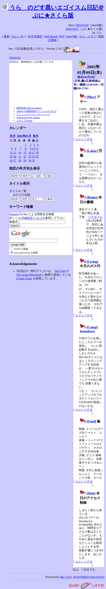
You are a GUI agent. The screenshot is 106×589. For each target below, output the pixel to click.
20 (14, 156)
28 (19, 160)
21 (19, 156)
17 (33, 152)
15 (24, 152)
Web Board (50, 36)
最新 (7, 36)
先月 (12, 135)
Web (91, 493)
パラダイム (95, 216)
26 (11, 160)
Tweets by (15, 57)
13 (14, 152)
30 (29, 160)
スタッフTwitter (24, 120)
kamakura (87, 331)
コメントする (84, 139)
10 (33, 148)
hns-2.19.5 (66, 576)
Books (92, 197)
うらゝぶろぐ (87, 36)
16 (29, 152)
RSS (61, 36)
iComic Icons (24, 278)
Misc (91, 97)
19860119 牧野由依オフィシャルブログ (36, 111)
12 (11, 152)
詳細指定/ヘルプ (31, 217)
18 (37, 152)
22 (24, 156)
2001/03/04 (82, 25)
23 (29, 156)
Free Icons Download (28, 274)
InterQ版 (71, 36)
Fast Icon (60, 270)
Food (91, 421)
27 (14, 160)
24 (33, 156)
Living (92, 262)
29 (24, 160)
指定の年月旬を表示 (24, 168)
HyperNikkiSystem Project (89, 576)
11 (37, 148)
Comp (92, 327)
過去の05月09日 (86, 77)
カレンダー (19, 36)
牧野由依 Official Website (29, 108)
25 (37, 156)
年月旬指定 (35, 36)
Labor (92, 151)
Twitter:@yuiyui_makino (28, 117)
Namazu (14, 214)
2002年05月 (24, 135)
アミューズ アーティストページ (33, 114)
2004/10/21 (72, 28)
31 (33, 160)
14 (19, 152)
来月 (36, 135)
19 (11, 156)
